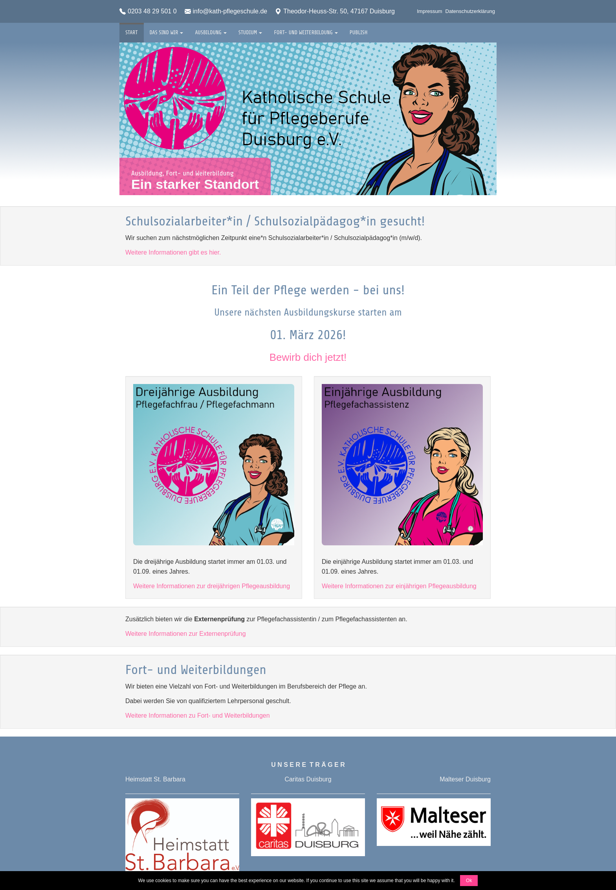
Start (131, 29)
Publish (359, 29)
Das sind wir (166, 29)
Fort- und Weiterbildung (305, 29)
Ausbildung (210, 29)
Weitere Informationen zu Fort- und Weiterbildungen (197, 715)
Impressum (429, 11)
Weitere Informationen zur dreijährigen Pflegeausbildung (211, 586)
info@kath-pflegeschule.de (226, 11)
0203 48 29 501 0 (148, 11)
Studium (250, 29)
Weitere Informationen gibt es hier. (173, 252)
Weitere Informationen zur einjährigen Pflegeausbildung (399, 586)
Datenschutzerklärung (470, 11)
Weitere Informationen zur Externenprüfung (185, 633)
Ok (469, 880)
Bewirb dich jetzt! (308, 357)
